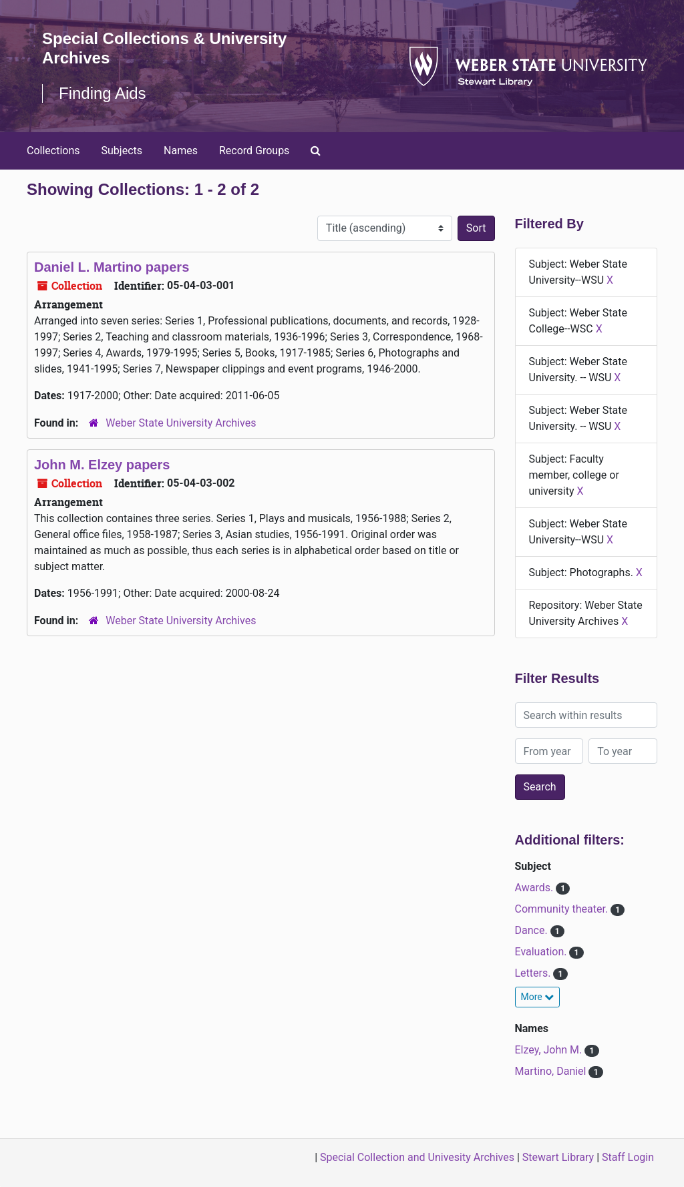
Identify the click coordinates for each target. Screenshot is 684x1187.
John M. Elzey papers (102, 464)
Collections (53, 150)
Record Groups (254, 150)
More (537, 996)
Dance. (532, 930)
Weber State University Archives (181, 423)
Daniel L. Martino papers (111, 267)
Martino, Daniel (552, 1071)
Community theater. (563, 909)
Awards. (535, 887)
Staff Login (628, 1157)
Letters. (534, 973)
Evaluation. (542, 951)
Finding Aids (102, 93)
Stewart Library (558, 1157)
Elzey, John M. (550, 1049)
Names (181, 150)
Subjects (122, 150)
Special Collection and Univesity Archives (417, 1157)
